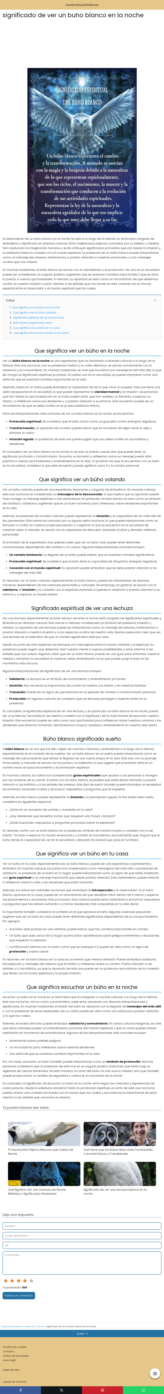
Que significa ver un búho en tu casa (36, 328)
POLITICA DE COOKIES (14, 1347)
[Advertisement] (82, 42)
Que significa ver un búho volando (34, 312)
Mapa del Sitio (11, 1369)
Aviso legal (9, 1360)
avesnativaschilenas (82, 5)
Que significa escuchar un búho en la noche (41, 333)
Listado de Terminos (14, 1381)
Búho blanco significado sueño (32, 323)
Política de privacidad (16, 1355)
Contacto (8, 1351)
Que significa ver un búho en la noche (36, 307)
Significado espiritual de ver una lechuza (38, 317)
